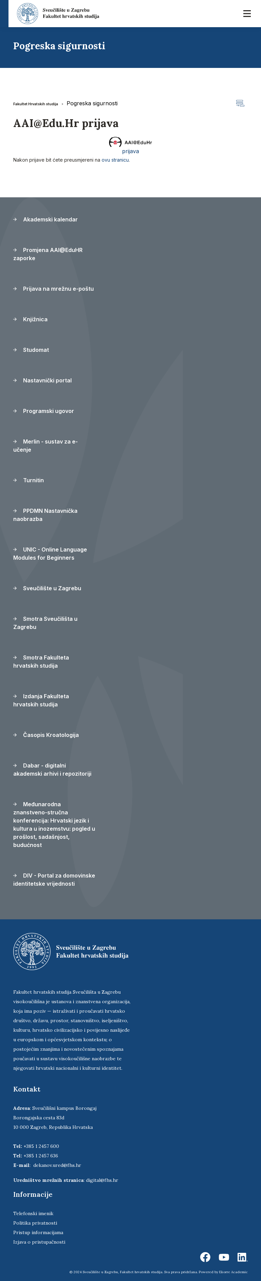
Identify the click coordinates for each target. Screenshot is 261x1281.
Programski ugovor (43, 411)
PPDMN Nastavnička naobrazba (45, 514)
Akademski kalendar (45, 219)
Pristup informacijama (38, 1232)
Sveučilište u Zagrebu (47, 588)
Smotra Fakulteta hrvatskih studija (41, 661)
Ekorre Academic (233, 1272)
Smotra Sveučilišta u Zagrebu (45, 622)
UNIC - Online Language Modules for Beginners (50, 553)
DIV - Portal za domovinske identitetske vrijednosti (54, 879)
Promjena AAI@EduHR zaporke (48, 254)
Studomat (31, 349)
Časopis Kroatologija (46, 735)
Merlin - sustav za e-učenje (45, 445)
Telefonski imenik (33, 1213)
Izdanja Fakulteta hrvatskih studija (41, 700)
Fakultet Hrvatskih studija (35, 104)
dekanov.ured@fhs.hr (57, 1165)
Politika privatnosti (35, 1223)
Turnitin (28, 480)
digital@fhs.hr (102, 1180)
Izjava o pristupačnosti (39, 1242)
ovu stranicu (115, 160)
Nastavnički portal (42, 380)
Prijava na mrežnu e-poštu (53, 288)
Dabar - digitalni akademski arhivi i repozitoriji (52, 769)
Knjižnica (30, 319)
